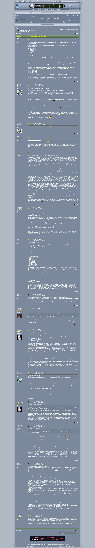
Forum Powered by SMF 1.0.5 (63, 546)
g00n (42, 17)
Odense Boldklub (25, 31)
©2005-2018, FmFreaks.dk (30, 546)
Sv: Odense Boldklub (37, 84)
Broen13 (42, 16)
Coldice (19, 372)
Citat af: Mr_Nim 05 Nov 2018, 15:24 (34, 140)
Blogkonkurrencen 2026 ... (58, 20)
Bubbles (42, 18)
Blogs (49, 17)
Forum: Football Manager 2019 (26, 29)
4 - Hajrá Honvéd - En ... (57, 18)
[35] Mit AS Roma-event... (57, 19)
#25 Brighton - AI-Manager (58, 16)
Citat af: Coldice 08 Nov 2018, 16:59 (34, 404)
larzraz (18, 152)
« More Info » (67, 544)
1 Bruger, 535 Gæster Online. (71, 16)
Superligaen (30, 347)
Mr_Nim (19, 84)
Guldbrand (19, 38)
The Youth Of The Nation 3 (57, 17)
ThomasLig (74, 20)
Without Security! (53, 394)
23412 (78, 15)
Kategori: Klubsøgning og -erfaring (28, 30)
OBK (18, 239)
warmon (42, 19)
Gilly (18, 329)
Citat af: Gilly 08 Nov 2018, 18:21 (34, 428)
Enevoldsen (20, 308)
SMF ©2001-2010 (71, 546)
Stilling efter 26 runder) (52, 418)
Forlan (18, 515)
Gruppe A (35, 419)
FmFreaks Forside (22, 27)
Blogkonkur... (49, 16)
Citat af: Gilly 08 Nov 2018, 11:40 (34, 375)
